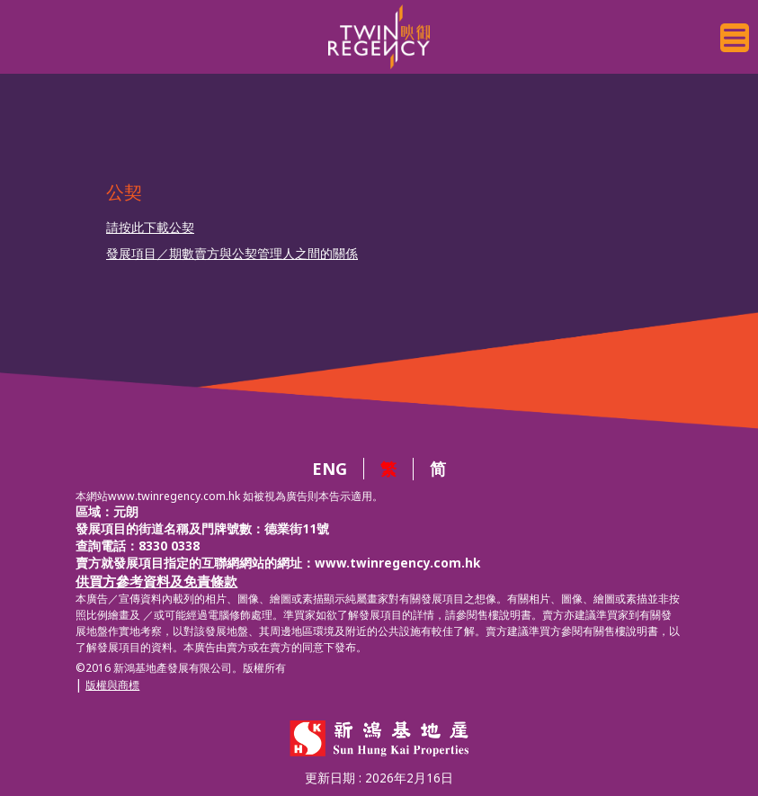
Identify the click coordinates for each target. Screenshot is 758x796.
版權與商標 (112, 685)
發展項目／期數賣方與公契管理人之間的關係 (232, 254)
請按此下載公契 (150, 227)
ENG (329, 468)
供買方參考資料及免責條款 (156, 581)
